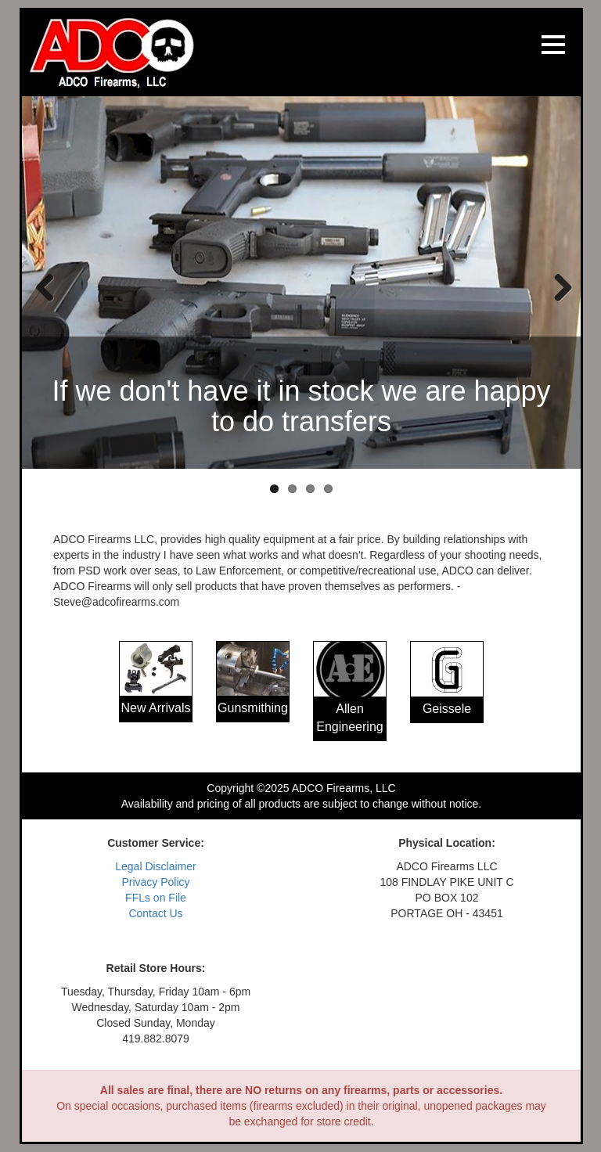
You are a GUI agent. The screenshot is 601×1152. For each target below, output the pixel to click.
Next (557, 286)
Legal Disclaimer (155, 866)
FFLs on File (155, 897)
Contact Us (155, 913)
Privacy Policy (155, 882)
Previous (45, 286)
